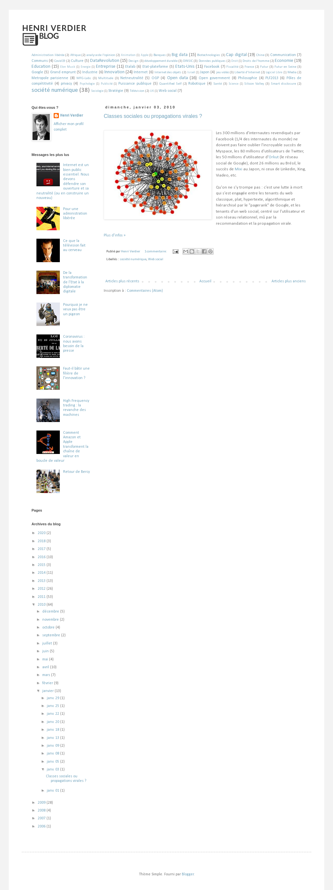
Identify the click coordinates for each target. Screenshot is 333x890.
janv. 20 (53, 722)
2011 (42, 597)
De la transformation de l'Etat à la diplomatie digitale (75, 282)
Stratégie (115, 91)
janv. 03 (53, 769)
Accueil (205, 281)
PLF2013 (271, 78)
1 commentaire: (155, 251)
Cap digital (236, 54)
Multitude (105, 78)
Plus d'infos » (115, 235)
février (48, 683)
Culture (77, 61)
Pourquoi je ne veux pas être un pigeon (75, 309)
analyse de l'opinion (101, 55)
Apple (144, 55)
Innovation (114, 72)
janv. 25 (53, 706)
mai (45, 659)
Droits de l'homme (256, 61)
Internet (141, 72)
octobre (49, 627)
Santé (217, 84)
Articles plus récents (122, 281)
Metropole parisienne (50, 78)
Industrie (90, 72)
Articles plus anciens (289, 281)
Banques (159, 55)
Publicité (107, 83)
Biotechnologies (208, 55)
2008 (42, 810)
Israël (191, 72)
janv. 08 (53, 754)
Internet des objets (167, 72)
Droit (234, 61)
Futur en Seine (285, 67)
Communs (40, 61)
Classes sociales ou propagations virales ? (153, 116)
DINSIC (188, 61)
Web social (168, 91)
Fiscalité (232, 67)
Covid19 (59, 61)
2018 (42, 541)
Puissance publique (135, 84)
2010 (42, 605)
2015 (42, 565)
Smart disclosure (283, 84)
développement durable (161, 61)
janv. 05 (53, 762)
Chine (260, 55)
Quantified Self (170, 84)
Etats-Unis (184, 66)
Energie (85, 66)
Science (233, 83)
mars (46, 675)
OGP (155, 78)
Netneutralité (131, 78)
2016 (42, 557)
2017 (42, 549)
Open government (214, 78)
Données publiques (212, 61)
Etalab (130, 67)
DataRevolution (104, 60)
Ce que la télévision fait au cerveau (74, 245)
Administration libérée (48, 55)
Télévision (137, 91)
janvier (48, 691)
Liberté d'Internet (247, 72)
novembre (51, 620)
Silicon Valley (254, 84)
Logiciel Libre (274, 72)
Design (133, 61)
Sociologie (97, 91)
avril (46, 667)
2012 (42, 589)
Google (37, 72)
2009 (42, 803)
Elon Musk (67, 66)
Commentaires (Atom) (145, 291)
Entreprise (105, 66)
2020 (42, 533)
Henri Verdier (71, 116)
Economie (284, 60)
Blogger (188, 874)
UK (152, 91)
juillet (47, 643)
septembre (51, 635)
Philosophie (247, 78)
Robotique (197, 84)
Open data (177, 78)
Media (292, 72)
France (249, 67)
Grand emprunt (63, 72)
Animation (128, 55)
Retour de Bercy (76, 472)
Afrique (75, 55)
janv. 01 (53, 791)
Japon (204, 72)
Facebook (212, 67)
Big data (180, 54)
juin (46, 651)
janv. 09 (53, 746)
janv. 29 (53, 698)
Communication (283, 55)
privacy (66, 84)
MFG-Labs (83, 78)
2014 (42, 573)
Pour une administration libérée (75, 213)
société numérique (55, 90)
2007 (42, 818)
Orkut (274, 157)
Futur (264, 67)
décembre (51, 612)
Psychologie (87, 83)
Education (41, 66)
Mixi (238, 169)
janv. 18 (53, 730)
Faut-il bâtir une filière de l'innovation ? (76, 373)
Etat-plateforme (155, 67)
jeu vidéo (222, 72)
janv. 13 (53, 738)
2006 (42, 826)
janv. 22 (53, 714)
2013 (42, 581)
